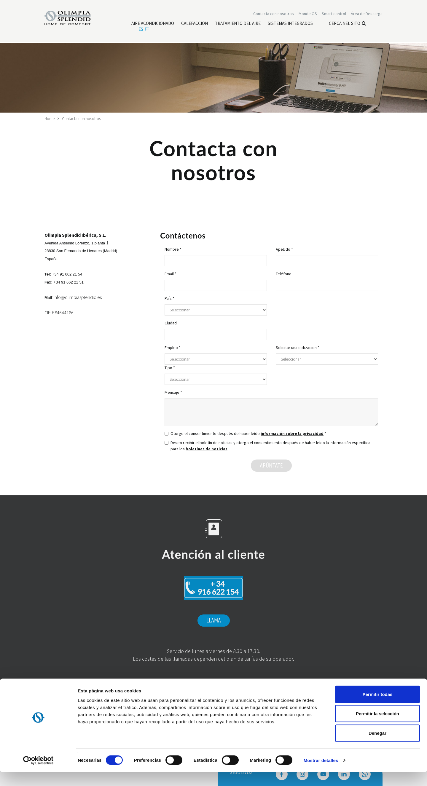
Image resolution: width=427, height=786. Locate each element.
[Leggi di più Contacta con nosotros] (273, 14)
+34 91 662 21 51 (68, 282)
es (143, 30)
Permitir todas (378, 708)
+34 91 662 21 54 (67, 274)
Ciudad (171, 323)
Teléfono (283, 273)
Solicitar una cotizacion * (297, 347)
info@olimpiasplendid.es (78, 297)
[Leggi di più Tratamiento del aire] (238, 24)
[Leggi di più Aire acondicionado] (152, 24)
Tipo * (170, 367)
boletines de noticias (206, 449)
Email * (170, 273)
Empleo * (173, 347)
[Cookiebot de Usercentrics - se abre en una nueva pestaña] (38, 774)
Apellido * (284, 249)
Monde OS (308, 14)
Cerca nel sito (347, 24)
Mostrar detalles (321, 774)
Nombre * (173, 249)
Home (49, 118)
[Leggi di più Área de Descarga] (367, 14)
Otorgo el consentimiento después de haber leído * (245, 433)
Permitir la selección (377, 727)
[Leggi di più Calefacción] (194, 24)
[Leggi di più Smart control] (334, 14)
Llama (213, 621)
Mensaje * (173, 392)
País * (169, 298)
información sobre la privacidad (292, 433)
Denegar (377, 747)
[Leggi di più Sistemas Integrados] (290, 24)
